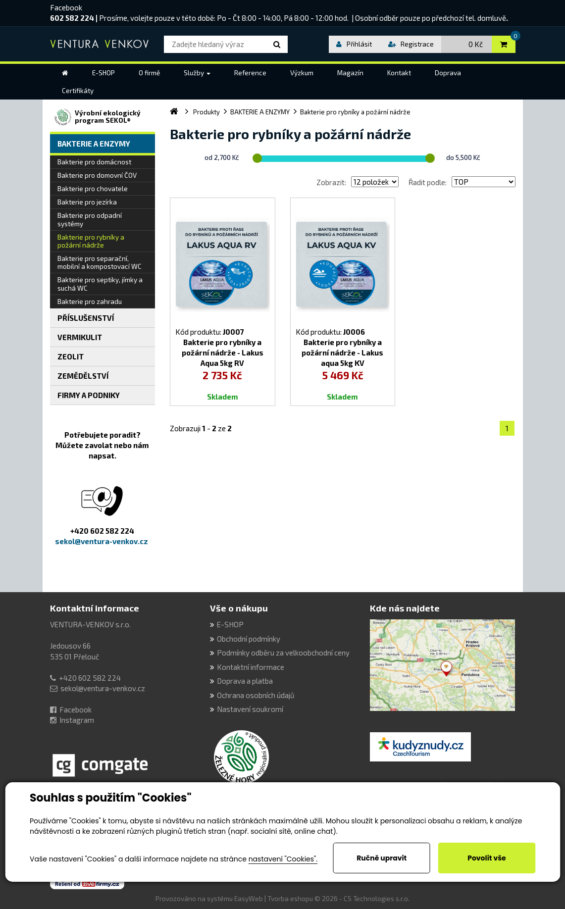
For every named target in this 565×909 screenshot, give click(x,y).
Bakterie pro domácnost (94, 162)
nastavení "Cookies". (283, 859)
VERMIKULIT (79, 337)
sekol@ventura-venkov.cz (102, 688)
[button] (197, 73)
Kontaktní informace (94, 608)
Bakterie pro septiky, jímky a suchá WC (100, 284)
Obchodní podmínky (248, 638)
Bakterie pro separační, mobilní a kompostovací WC (99, 262)
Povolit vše (486, 858)
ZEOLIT (70, 356)
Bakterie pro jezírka (87, 202)
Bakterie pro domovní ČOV (97, 175)
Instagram (76, 719)
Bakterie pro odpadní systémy (89, 219)
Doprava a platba (245, 680)
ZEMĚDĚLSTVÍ (82, 375)
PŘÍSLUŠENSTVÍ (85, 317)
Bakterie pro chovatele (92, 189)
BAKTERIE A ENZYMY (93, 143)
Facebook (66, 7)
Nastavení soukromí (250, 709)
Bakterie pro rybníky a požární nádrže (90, 241)
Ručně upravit (382, 858)
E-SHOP (230, 624)
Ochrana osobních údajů (256, 695)
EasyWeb (248, 899)
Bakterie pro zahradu (89, 301)
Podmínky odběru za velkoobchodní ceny (283, 652)
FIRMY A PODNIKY (88, 395)
